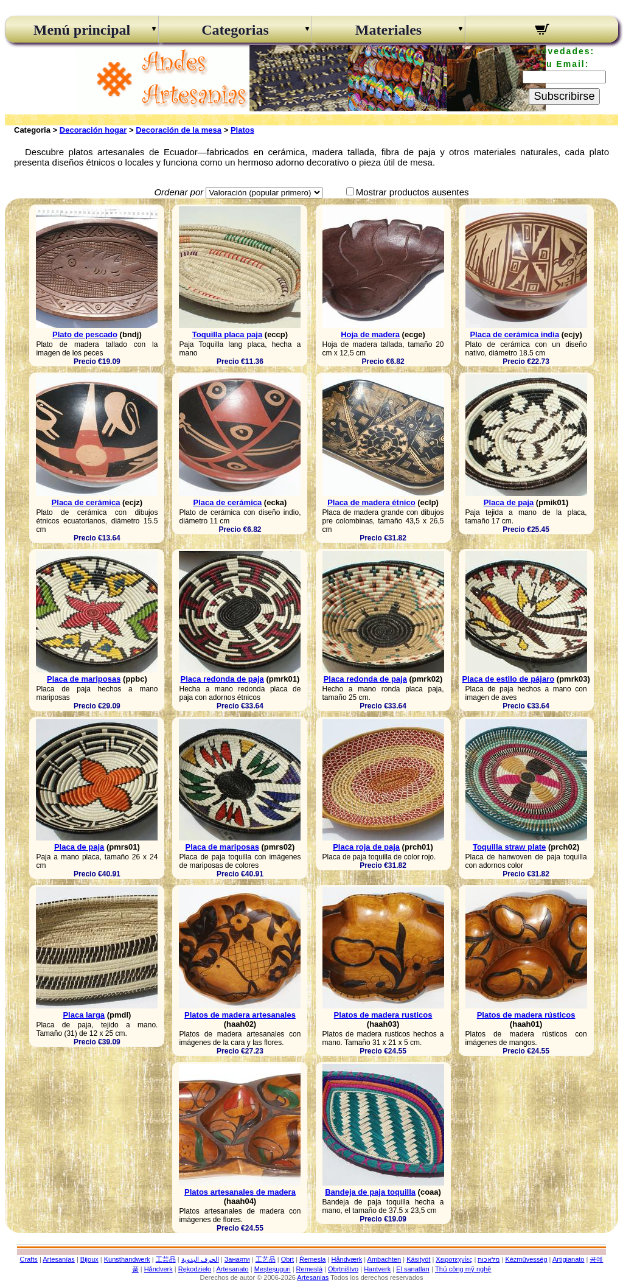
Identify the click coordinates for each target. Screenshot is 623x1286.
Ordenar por (178, 192)
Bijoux (89, 1259)
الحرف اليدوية (200, 1259)
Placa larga (84, 1014)
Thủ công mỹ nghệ (463, 1269)
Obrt (287, 1259)
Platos (242, 130)
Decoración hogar (93, 130)
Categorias (235, 30)
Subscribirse (564, 96)
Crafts (29, 1259)
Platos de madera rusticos (383, 1014)
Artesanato (233, 1269)
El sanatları (413, 1269)
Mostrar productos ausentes (412, 192)
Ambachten (384, 1259)
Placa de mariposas (83, 678)
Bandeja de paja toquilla (370, 1192)
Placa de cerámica (86, 502)
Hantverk (377, 1269)
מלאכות (488, 1259)
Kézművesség (526, 1259)
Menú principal (81, 30)
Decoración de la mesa (178, 130)
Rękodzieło (194, 1269)
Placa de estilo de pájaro (508, 678)
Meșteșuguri (272, 1269)
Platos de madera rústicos (526, 1014)
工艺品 (266, 1259)
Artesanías (59, 1259)
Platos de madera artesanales (240, 1014)
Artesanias (313, 1277)
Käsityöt (418, 1259)
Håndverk (158, 1269)
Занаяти (237, 1259)
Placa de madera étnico (371, 502)
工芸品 (166, 1259)
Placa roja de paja (366, 846)
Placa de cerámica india (514, 334)
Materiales (388, 30)
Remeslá (309, 1269)
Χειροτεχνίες (454, 1259)
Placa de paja (509, 502)
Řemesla (312, 1259)
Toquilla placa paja (227, 334)
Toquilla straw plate (509, 846)
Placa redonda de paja (222, 678)
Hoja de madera (370, 334)
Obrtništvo (343, 1269)
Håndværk (346, 1259)
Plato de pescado (84, 334)
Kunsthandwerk (127, 1259)
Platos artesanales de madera (240, 1192)
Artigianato (568, 1259)
